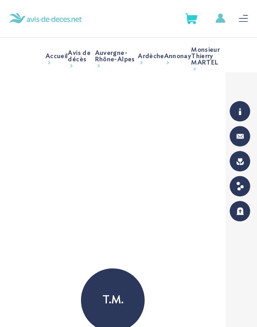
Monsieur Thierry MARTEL (205, 56)
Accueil (56, 56)
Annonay (177, 56)
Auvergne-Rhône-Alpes (115, 56)
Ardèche (151, 56)
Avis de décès (79, 56)
